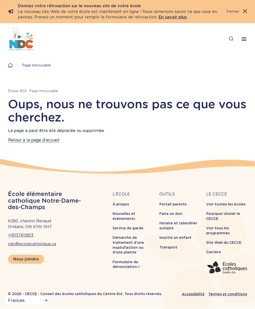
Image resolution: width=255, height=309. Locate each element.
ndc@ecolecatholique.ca (32, 244)
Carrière (213, 252)
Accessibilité (193, 294)
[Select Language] (26, 300)
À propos (121, 204)
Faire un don (170, 214)
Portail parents (173, 204)
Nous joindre (26, 259)
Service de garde (128, 228)
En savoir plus (173, 17)
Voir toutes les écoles (226, 204)
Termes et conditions (227, 294)
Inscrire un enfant (175, 238)
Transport (168, 247)
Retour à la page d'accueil (34, 140)
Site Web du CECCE (223, 243)
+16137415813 (20, 235)
